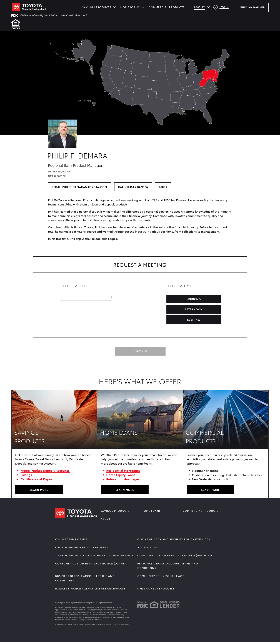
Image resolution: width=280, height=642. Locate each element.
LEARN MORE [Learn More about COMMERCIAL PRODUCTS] (210, 490)
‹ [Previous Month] (61, 296)
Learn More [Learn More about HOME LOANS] (125, 490)
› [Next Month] (111, 296)
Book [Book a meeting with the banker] (165, 187)
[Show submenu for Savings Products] (115, 7)
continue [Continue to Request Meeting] (140, 351)
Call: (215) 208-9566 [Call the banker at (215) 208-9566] (134, 187)
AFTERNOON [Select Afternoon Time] (194, 309)
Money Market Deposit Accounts (45, 470)
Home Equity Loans (120, 475)
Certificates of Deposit (38, 479)
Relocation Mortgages (123, 479)
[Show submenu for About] (208, 7)
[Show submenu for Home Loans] (143, 7)
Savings (26, 475)
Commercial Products (167, 7)
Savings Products (96, 7)
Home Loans (130, 7)
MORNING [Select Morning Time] (193, 299)
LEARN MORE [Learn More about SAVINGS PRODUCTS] (39, 490)
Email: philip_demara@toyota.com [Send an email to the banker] (79, 187)
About (199, 7)
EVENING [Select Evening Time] (193, 319)
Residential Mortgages (123, 470)
